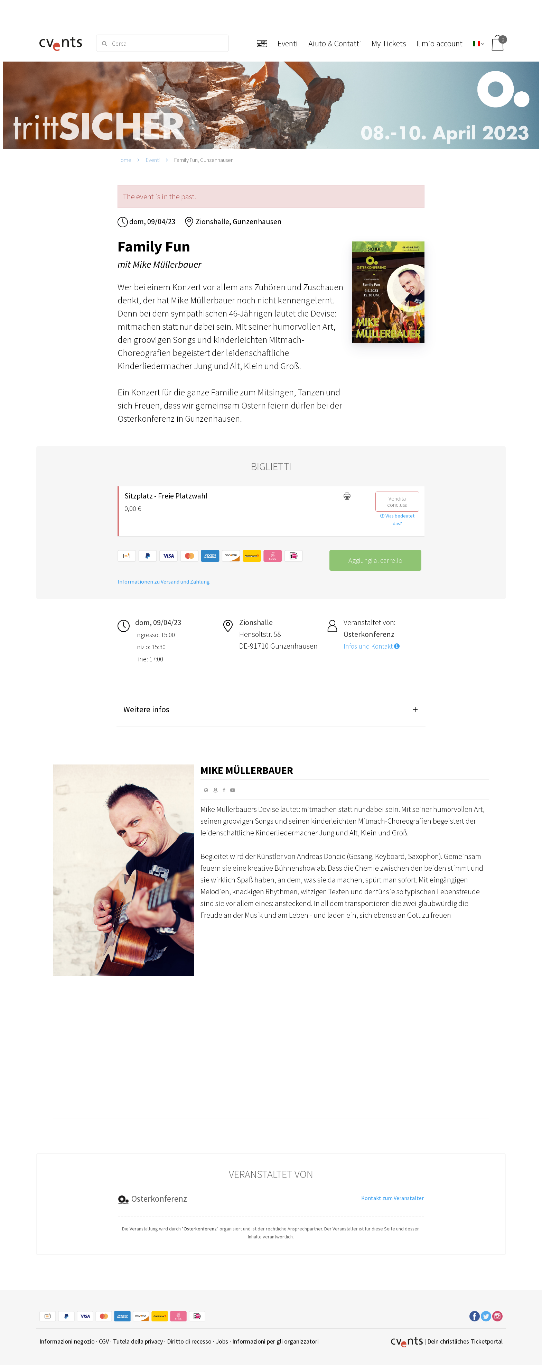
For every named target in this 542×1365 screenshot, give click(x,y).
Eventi (153, 159)
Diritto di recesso (189, 1341)
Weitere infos (146, 709)
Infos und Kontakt (372, 646)
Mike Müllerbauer (246, 770)
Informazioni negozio (67, 1341)
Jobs (222, 1341)
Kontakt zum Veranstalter (392, 1197)
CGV (104, 1341)
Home (124, 159)
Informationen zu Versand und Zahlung (164, 581)
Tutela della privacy (138, 1341)
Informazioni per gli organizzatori (275, 1341)
